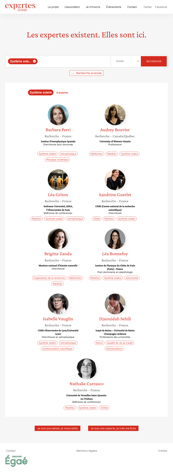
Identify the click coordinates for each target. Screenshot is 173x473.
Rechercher (153, 61)
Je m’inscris (93, 7)
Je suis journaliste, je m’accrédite (57, 428)
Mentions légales (86, 450)
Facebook (161, 7)
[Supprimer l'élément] (34, 61)
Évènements (113, 7)
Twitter (147, 7)
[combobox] (58, 61)
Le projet (53, 7)
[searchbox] (73, 61)
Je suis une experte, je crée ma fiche (113, 428)
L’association (72, 7)
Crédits (162, 450)
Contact (132, 7)
